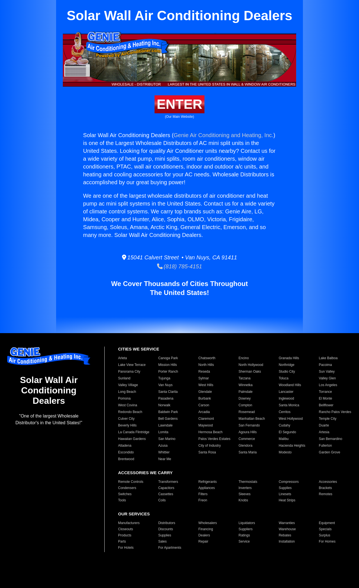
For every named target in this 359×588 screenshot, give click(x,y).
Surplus (324, 535)
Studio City (287, 371)
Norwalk (164, 405)
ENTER (179, 104)
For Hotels (126, 548)
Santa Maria (247, 452)
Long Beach (127, 392)
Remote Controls (130, 482)
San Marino (166, 439)
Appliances (206, 488)
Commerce (246, 439)
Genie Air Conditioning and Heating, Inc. (223, 135)
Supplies (285, 488)
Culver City (126, 419)
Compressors (289, 482)
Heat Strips (287, 500)
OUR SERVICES (134, 513)
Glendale (205, 392)
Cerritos (285, 412)
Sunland (124, 378)
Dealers (204, 535)
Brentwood (126, 459)
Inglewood (286, 398)
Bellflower (326, 405)
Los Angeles (328, 385)
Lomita (163, 432)
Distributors (166, 523)
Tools (122, 500)
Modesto (285, 452)
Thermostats (247, 482)
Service (244, 541)
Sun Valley (327, 371)
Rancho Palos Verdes (335, 412)
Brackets (325, 488)
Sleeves (244, 494)
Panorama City (129, 371)
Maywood (205, 425)
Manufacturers (129, 523)
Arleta (122, 358)
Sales (162, 541)
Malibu (284, 439)
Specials (325, 529)
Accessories (328, 482)
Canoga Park (168, 358)
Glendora (245, 446)
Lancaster (286, 392)
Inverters (245, 488)
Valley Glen (327, 378)
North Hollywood (250, 365)
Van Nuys (165, 385)
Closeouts (125, 529)
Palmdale (245, 392)
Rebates (285, 535)
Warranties (287, 523)
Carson (203, 405)
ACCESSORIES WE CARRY (145, 472)
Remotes (325, 494)
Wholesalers (207, 523)
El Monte (325, 398)
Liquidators (246, 523)
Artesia (324, 432)
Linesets (285, 494)
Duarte (324, 425)
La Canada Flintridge (133, 432)
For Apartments (169, 548)
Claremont (206, 419)
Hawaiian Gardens (132, 439)
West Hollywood (291, 419)
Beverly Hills (127, 425)
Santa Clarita (168, 392)
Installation (287, 541)
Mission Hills (167, 365)
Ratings (244, 535)
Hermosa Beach (210, 432)
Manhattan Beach (251, 419)
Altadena (124, 446)
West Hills (205, 385)
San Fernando (249, 425)
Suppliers (245, 529)
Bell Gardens (168, 419)
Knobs (243, 500)
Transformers (168, 482)
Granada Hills (289, 358)
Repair (203, 541)
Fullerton (325, 446)
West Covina (127, 405)
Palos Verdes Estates (214, 439)
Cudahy (284, 425)
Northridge (286, 365)
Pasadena (165, 398)
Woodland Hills (290, 385)
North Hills (206, 365)
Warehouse (287, 529)
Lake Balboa (328, 358)
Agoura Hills (247, 432)
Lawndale (165, 425)
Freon (202, 500)
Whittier (164, 452)
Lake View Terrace (132, 365)
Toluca (284, 378)
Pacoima (325, 365)
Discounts (165, 529)
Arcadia (204, 412)
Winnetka (245, 385)
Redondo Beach (130, 412)
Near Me (164, 459)
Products (124, 535)
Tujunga (164, 378)
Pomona (124, 398)
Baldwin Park (168, 412)
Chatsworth (206, 358)
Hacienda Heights (292, 446)
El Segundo (287, 432)
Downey (244, 398)
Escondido (126, 452)
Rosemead (246, 412)
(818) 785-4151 (179, 266)
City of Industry (209, 446)
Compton (245, 405)
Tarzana (244, 378)
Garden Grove (329, 452)
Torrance (325, 392)
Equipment (327, 523)
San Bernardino (330, 439)
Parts (122, 541)
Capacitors (166, 488)
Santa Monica (289, 405)
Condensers (127, 488)
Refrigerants (207, 482)
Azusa (162, 446)
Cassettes (165, 494)
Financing (205, 529)
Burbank (204, 398)
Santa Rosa (207, 452)
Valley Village (128, 385)
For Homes (327, 541)
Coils (162, 500)
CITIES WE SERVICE (138, 349)
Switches (125, 494)
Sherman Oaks (249, 371)
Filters (203, 494)
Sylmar (203, 378)
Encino (243, 358)
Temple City (328, 419)
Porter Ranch (168, 371)
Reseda (204, 371)
